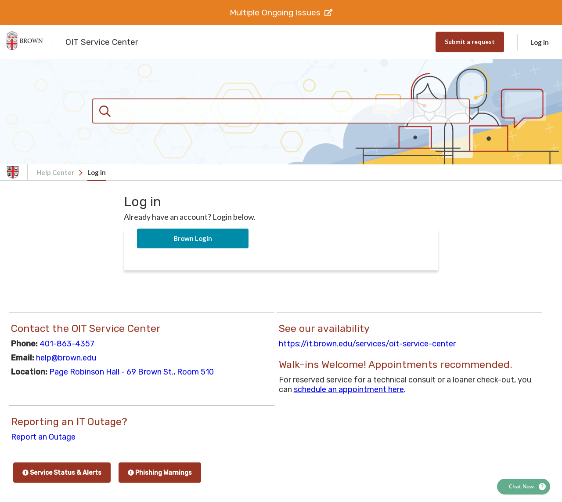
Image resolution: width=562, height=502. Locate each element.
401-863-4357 (67, 344)
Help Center (55, 172)
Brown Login (192, 238)
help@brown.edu (66, 358)
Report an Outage (43, 437)
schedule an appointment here (349, 389)
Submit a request (470, 41)
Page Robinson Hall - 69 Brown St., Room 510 (131, 372)
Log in (539, 42)
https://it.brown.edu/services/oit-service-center (367, 344)
